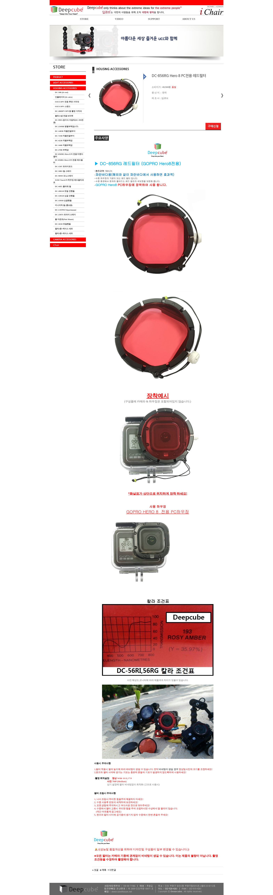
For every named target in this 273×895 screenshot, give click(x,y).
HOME (210, 6)
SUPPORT (154, 19)
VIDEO (119, 19)
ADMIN (219, 6)
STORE (84, 19)
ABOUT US (188, 19)
